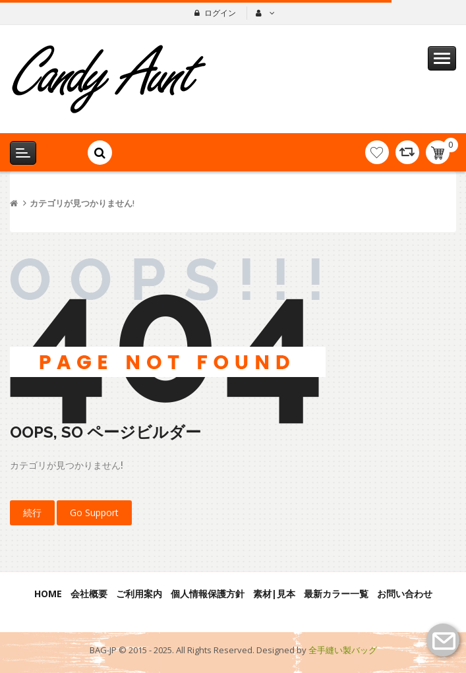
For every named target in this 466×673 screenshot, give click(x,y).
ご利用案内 (139, 593)
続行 (32, 512)
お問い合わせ (404, 593)
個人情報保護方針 (208, 593)
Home (48, 593)
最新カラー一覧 (336, 593)
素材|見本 (274, 593)
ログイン (220, 12)
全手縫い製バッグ (342, 650)
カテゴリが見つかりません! (82, 203)
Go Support (94, 512)
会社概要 (89, 593)
